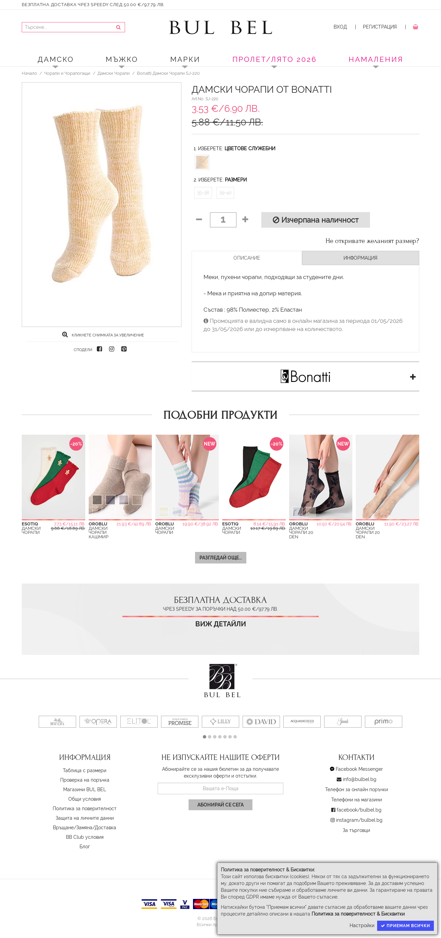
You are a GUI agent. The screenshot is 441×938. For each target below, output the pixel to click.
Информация (360, 258)
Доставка (105, 827)
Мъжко (122, 59)
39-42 (225, 192)
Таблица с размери (84, 770)
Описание (246, 258)
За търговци (356, 830)
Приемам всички (405, 925)
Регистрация (380, 27)
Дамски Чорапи (114, 73)
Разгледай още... (220, 557)
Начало (29, 73)
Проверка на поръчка (84, 780)
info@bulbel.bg (359, 779)
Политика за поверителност (85, 808)
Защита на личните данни (85, 818)
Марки (185, 59)
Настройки (362, 925)
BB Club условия (85, 837)
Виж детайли (220, 624)
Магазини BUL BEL (84, 789)
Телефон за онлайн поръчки (356, 789)
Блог (85, 846)
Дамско (56, 59)
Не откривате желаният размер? (372, 241)
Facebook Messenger (359, 769)
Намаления (376, 59)
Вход (340, 27)
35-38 (203, 192)
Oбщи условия (84, 799)
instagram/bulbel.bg (359, 820)
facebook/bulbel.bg (359, 810)
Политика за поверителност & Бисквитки (358, 914)
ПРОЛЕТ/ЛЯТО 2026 (274, 59)
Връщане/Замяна (72, 827)
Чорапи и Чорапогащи (67, 73)
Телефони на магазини (356, 799)
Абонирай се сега (220, 804)
